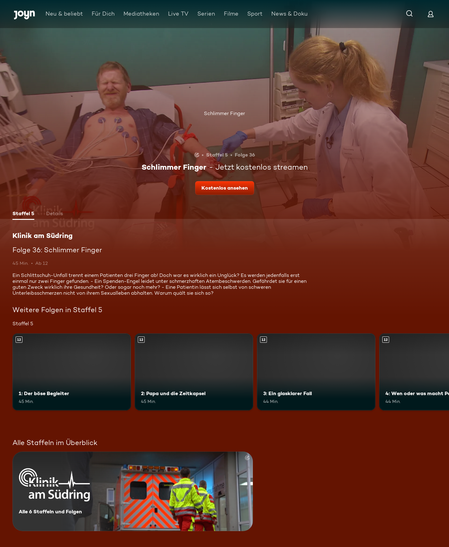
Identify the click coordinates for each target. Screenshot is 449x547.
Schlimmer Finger (224, 113)
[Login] (430, 13)
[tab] (23, 214)
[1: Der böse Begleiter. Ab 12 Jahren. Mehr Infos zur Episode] (71, 371)
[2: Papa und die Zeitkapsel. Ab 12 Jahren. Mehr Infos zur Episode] (194, 371)
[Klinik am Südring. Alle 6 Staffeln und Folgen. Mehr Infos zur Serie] (132, 491)
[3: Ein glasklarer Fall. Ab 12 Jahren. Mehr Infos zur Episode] (316, 371)
